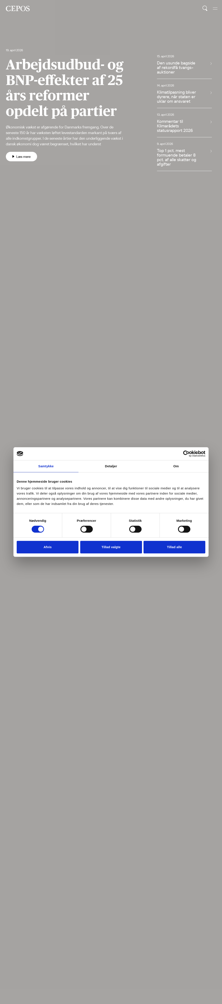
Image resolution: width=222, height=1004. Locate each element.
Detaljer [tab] (111, 466)
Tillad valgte (111, 547)
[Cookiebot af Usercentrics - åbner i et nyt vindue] (186, 453)
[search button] (204, 8)
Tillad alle (174, 547)
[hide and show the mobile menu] (215, 9)
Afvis (48, 547)
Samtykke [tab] (46, 466)
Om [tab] (176, 466)
